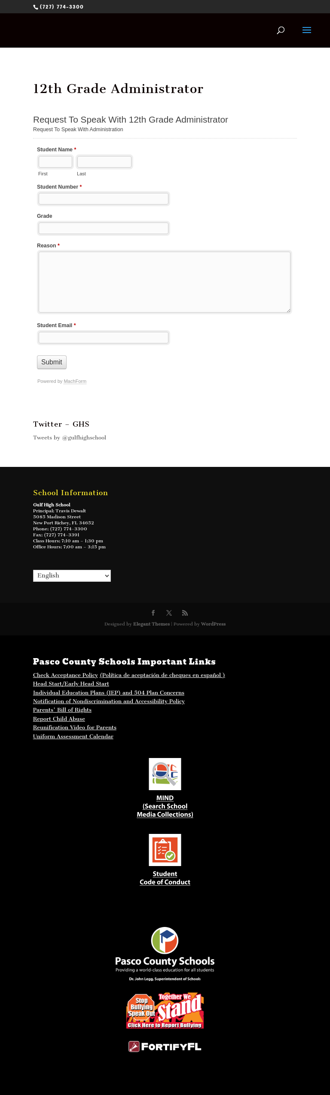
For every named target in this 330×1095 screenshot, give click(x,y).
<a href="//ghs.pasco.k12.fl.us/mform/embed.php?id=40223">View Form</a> (165, 254)
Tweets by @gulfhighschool (69, 437)
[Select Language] (72, 576)
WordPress (213, 624)
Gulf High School (51, 505)
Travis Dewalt (70, 511)
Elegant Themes (151, 624)
